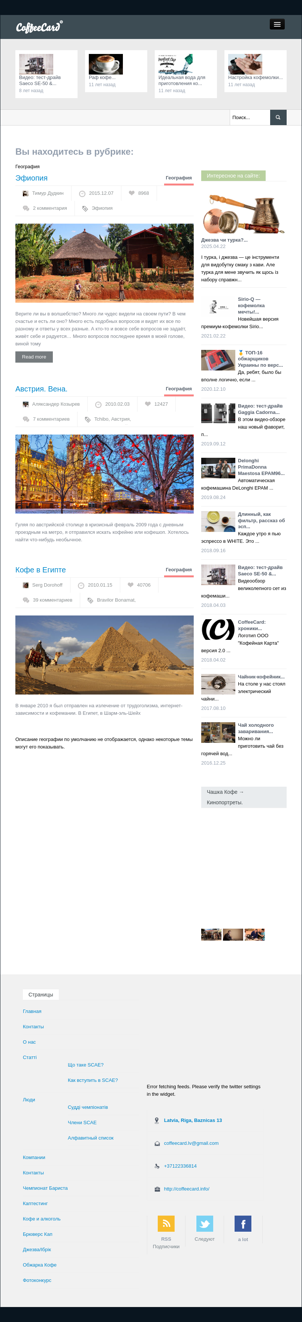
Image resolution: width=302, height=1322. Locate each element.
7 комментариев (51, 419)
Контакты (33, 1026)
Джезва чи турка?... (224, 240)
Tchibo (101, 419)
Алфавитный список (91, 1138)
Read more (34, 357)
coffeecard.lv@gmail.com (191, 1143)
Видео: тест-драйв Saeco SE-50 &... (40, 80)
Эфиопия (31, 178)
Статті (30, 1057)
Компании (34, 1157)
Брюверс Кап (37, 1234)
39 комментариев (52, 600)
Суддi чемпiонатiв (88, 1107)
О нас (29, 1042)
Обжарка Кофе (40, 1265)
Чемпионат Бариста (45, 1188)
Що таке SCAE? (85, 1065)
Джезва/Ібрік (37, 1249)
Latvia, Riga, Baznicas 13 (193, 1120)
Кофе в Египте (40, 570)
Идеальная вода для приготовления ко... (181, 80)
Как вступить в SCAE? (93, 1080)
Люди (29, 1099)
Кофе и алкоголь (42, 1219)
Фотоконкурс (37, 1280)
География (179, 178)
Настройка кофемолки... (255, 77)
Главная (32, 1011)
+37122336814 (180, 1166)
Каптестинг (35, 1203)
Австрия (120, 419)
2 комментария (50, 208)
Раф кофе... (102, 77)
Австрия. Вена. (41, 389)
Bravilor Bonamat (116, 600)
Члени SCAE (82, 1122)
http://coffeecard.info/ (186, 1189)
